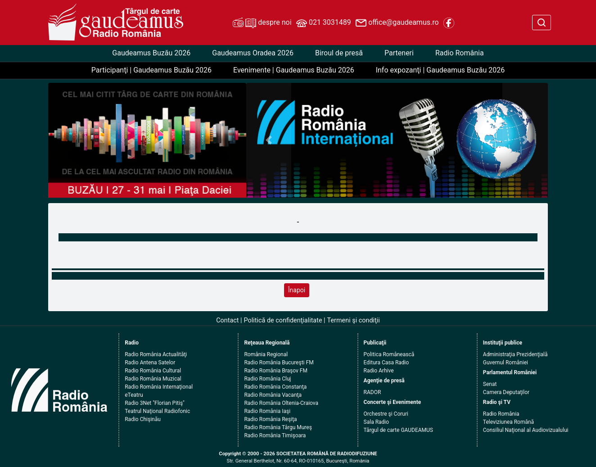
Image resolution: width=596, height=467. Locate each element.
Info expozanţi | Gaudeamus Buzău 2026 (440, 70)
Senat (490, 384)
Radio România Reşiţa (270, 419)
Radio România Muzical (153, 379)
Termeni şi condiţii (353, 320)
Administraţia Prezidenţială (515, 354)
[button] (269, 140)
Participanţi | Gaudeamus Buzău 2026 (151, 70)
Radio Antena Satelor (150, 362)
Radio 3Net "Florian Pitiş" (155, 403)
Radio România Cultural (153, 370)
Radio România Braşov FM (275, 370)
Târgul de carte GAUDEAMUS (398, 430)
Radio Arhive (379, 370)
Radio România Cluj (267, 379)
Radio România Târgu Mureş (278, 427)
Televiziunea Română (508, 422)
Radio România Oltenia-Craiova (281, 403)
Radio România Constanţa (275, 387)
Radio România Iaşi (267, 411)
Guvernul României (505, 362)
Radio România (459, 53)
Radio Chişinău (143, 419)
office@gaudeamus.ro (397, 23)
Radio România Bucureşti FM (278, 362)
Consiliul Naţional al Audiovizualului (526, 430)
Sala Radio (376, 422)
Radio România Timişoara (275, 435)
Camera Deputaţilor (506, 392)
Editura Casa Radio (386, 362)
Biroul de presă (339, 53)
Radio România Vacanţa (273, 395)
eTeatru (134, 395)
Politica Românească (389, 354)
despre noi (262, 23)
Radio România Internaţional (159, 387)
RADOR (372, 392)
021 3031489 (323, 23)
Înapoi (296, 290)
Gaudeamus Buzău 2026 (151, 53)
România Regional (266, 354)
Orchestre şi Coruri (386, 414)
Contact (227, 320)
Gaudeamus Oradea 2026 (252, 53)
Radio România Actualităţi (156, 354)
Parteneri (399, 53)
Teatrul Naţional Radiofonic (157, 411)
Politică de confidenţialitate (283, 320)
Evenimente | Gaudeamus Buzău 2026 (293, 70)
